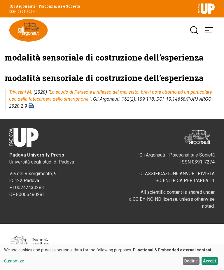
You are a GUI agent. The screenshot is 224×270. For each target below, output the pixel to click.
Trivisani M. (20, 92)
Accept (209, 261)
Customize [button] (14, 261)
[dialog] (112, 257)
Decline (191, 261)
